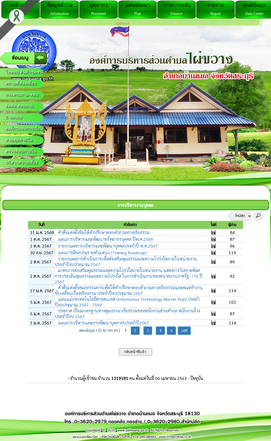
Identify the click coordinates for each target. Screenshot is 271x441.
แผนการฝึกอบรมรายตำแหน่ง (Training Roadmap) (102, 252)
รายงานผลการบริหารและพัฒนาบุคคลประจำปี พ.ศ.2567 (107, 246)
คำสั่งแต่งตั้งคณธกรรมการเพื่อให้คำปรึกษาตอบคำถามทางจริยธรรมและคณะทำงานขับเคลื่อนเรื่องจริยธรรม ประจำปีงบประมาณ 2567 (129, 290)
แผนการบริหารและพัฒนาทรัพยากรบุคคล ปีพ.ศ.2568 (105, 239)
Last (184, 330)
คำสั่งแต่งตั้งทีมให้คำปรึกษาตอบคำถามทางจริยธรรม (103, 232)
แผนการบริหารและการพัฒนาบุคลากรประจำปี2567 (103, 323)
